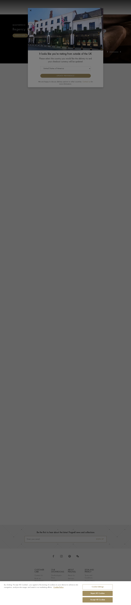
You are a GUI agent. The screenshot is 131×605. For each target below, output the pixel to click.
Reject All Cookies (97, 593)
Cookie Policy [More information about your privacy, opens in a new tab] (58, 587)
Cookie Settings (97, 587)
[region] (65, 593)
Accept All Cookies (97, 600)
